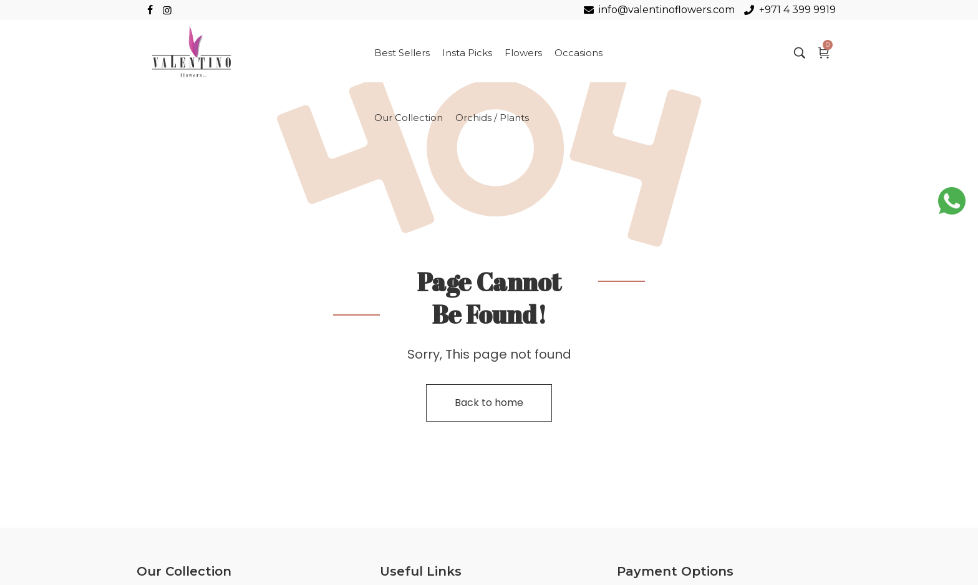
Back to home (489, 402)
